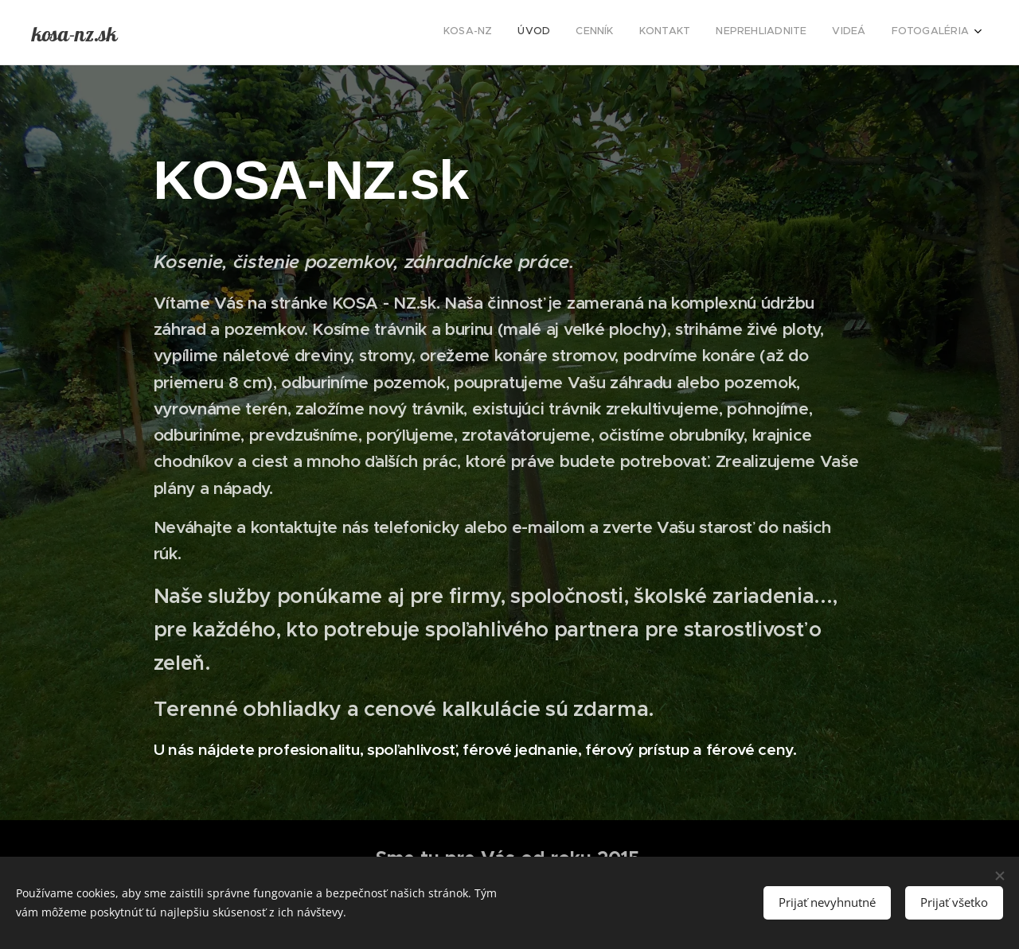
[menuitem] (820, 33)
